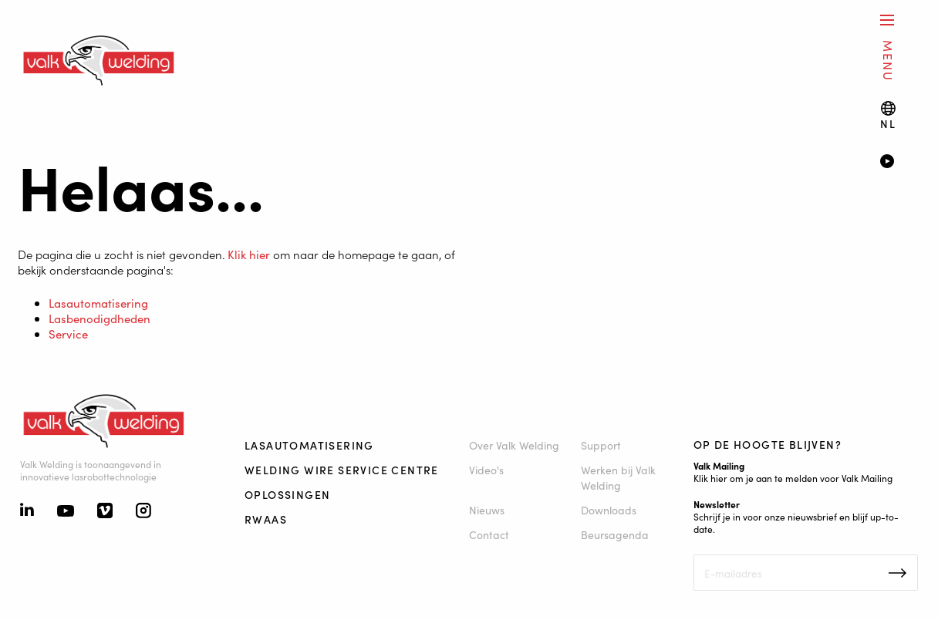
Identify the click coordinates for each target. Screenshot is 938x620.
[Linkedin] (27, 511)
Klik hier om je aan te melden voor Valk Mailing (792, 477)
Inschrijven (897, 573)
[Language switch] (888, 115)
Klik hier (249, 254)
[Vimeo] (105, 512)
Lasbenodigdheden (99, 318)
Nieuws (486, 509)
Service (68, 333)
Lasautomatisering (98, 303)
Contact (489, 534)
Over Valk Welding (514, 445)
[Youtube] (65, 512)
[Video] (898, 162)
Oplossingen (287, 494)
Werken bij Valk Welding (618, 477)
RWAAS (266, 519)
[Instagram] (143, 512)
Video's (486, 469)
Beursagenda (615, 534)
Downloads (608, 509)
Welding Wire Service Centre (342, 469)
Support (601, 445)
